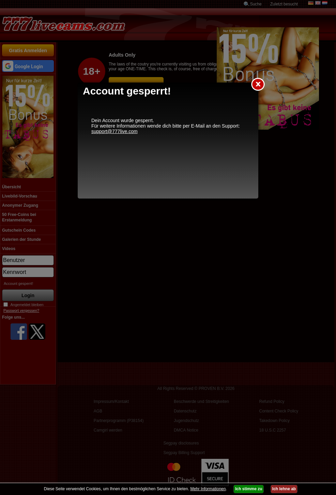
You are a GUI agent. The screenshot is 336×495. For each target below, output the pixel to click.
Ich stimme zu (248, 488)
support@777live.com (114, 131)
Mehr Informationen (208, 488)
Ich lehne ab (284, 488)
